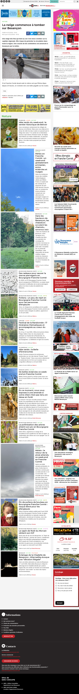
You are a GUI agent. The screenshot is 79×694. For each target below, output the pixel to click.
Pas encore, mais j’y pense (65, 588)
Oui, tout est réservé (63, 583)
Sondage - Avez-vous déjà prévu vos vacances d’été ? (65, 579)
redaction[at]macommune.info (10, 652)
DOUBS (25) (22, 120)
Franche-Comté (40, 150)
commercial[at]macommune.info (11, 656)
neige (4, 91)
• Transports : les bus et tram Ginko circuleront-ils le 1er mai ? (65, 82)
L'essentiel (66, 53)
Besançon (38, 214)
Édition (42, 5)
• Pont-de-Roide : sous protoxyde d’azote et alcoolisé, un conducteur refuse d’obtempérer (65, 64)
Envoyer (60, 603)
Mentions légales (8, 630)
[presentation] (43, 76)
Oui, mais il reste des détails (65, 585)
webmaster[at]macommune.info (11, 670)
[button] (74, 1)
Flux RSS (6, 628)
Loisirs (28, 120)
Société (45, 528)
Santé (45, 295)
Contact (5, 619)
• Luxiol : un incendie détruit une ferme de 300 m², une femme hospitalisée (65, 58)
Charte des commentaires (10, 623)
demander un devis (11, 661)
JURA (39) (21, 320)
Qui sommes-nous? (9, 621)
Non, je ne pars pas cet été (65, 590)
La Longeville (23, 347)
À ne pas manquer (66, 413)
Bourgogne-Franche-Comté (28, 271)
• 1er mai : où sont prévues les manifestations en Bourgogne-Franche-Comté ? (65, 70)
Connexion (72, 289)
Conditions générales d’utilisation (13, 632)
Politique (35, 553)
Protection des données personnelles (14, 625)
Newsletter (8, 636)
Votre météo (66, 526)
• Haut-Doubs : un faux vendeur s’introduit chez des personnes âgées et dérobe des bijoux (66, 76)
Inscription (60, 289)
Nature (4, 21)
